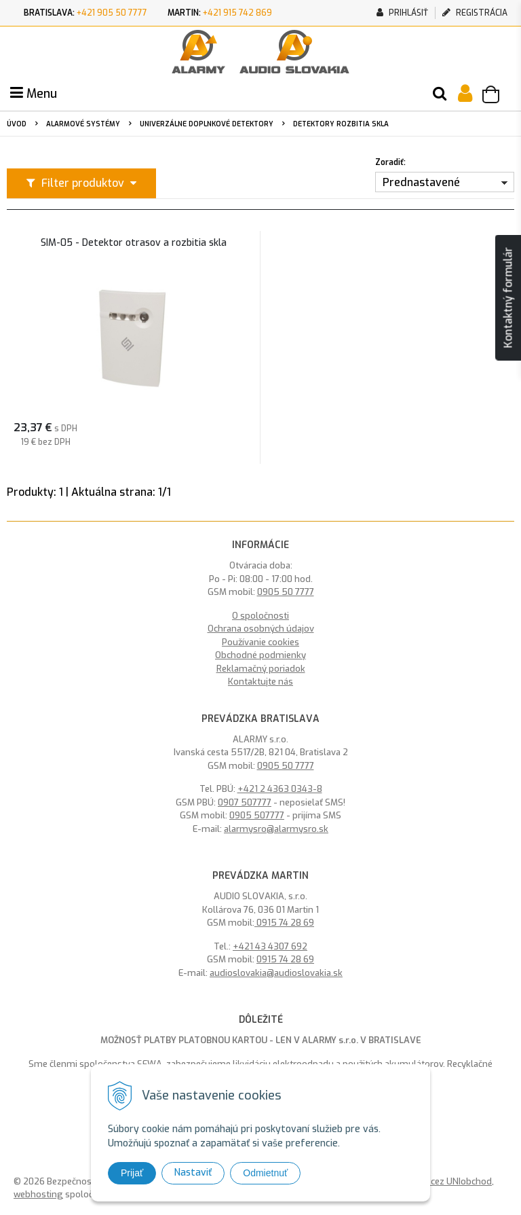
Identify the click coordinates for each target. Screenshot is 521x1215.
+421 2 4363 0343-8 (279, 789)
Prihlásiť (402, 12)
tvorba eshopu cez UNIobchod (430, 1181)
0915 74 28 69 (284, 922)
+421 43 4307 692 (270, 946)
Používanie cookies (260, 642)
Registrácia (474, 12)
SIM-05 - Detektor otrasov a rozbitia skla (134, 243)
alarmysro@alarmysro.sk (276, 829)
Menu (33, 94)
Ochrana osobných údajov (261, 628)
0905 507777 (256, 815)
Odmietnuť (265, 1172)
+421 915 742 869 (237, 12)
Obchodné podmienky (260, 655)
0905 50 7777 (285, 592)
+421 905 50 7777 (112, 12)
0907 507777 (244, 802)
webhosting (38, 1194)
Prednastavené (421, 182)
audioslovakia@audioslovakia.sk (276, 973)
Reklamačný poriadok (260, 668)
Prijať (132, 1172)
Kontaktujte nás (260, 681)
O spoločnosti (260, 615)
